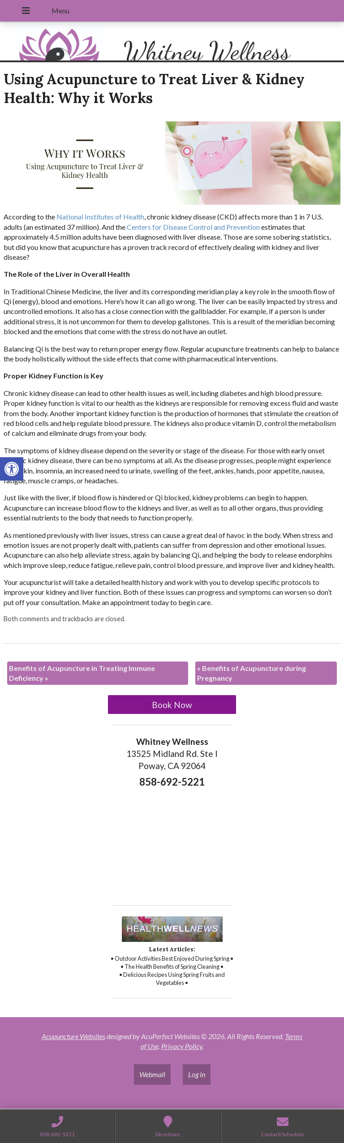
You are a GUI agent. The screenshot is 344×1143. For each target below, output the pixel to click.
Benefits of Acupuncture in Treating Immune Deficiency (82, 673)
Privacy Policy (181, 1046)
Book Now (172, 705)
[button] (11, 469)
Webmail (152, 1074)
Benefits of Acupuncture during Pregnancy (251, 673)
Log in (196, 1074)
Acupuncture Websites (73, 1036)
